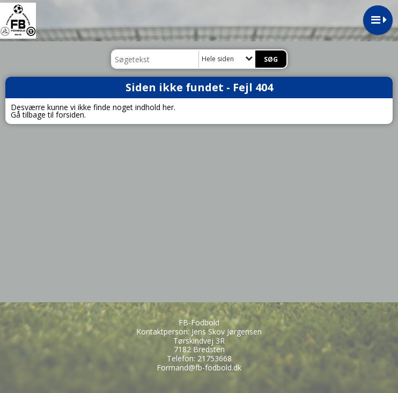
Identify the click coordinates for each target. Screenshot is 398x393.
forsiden (70, 115)
